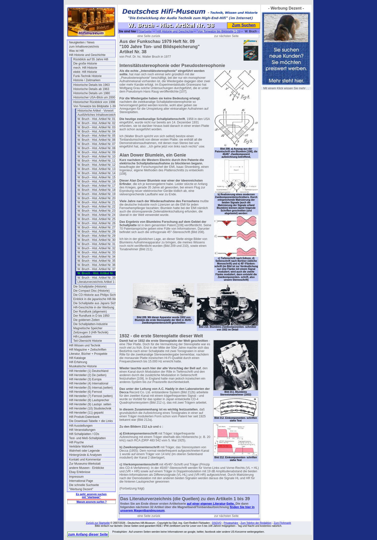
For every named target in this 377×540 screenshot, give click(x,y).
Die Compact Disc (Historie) (91, 290)
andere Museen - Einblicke (86, 468)
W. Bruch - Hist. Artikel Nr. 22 (96, 206)
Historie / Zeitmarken (87, 80)
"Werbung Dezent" (81, 489)
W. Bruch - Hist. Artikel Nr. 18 (96, 190)
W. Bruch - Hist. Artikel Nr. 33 (96, 252)
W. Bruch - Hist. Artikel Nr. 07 (96, 144)
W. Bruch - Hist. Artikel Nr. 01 (96, 119)
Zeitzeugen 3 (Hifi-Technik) (90, 332)
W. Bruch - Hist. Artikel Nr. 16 (96, 181)
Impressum (76, 476)
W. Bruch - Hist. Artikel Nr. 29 (96, 235)
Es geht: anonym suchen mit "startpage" (91, 496)
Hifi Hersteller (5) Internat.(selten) (91, 387)
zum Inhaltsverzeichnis (84, 46)
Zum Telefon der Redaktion (255, 522)
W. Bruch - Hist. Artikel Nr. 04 (96, 131)
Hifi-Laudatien (82, 336)
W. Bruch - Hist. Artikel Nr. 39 (96, 277)
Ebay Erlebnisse (79, 472)
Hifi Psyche (76, 442)
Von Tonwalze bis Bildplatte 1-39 (94, 106)
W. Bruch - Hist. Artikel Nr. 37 (96, 269)
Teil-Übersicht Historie (87, 340)
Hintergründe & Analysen (85, 455)
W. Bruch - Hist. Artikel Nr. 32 (96, 248)
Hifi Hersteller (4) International (88, 383)
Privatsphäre (231, 522)
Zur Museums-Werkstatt (85, 463)
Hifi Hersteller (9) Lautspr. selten (90, 404)
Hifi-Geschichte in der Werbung (93, 307)
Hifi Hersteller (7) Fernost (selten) (91, 396)
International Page (81, 481)
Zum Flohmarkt (282, 522)
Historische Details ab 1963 (91, 89)
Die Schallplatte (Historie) (89, 286)
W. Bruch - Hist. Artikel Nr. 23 (96, 210)
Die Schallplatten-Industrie (90, 324)
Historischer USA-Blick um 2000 (94, 97)
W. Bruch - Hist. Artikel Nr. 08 (96, 148)
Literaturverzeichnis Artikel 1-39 (97, 282)
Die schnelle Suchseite (84, 485)
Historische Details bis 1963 (91, 85)
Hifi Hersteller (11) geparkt (86, 412)
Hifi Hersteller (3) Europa (85, 379)
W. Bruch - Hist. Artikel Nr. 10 (96, 156)
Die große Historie (85, 63)
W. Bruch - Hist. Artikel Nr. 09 (96, 152)
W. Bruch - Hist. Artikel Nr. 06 (96, 140)
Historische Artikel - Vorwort (95, 110)
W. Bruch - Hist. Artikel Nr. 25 (96, 219)
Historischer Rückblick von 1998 (94, 102)
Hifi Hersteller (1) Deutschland (88, 371)
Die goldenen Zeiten (86, 320)
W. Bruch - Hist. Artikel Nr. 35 (96, 261)
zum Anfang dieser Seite (88, 534)
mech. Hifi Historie (85, 67)
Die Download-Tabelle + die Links (91, 421)
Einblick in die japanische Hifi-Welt (95, 299)
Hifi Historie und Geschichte (87, 55)
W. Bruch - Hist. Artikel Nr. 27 (96, 227)
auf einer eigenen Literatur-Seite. (211, 503)
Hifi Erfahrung (78, 362)
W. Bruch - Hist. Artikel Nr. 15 (96, 177)
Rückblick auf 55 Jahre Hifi (90, 59)
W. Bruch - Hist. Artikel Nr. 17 (96, 185)
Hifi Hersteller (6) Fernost (85, 392)
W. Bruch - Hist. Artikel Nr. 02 (96, 123)
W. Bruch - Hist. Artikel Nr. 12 (96, 165)
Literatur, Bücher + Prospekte (88, 354)
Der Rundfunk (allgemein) (90, 311)
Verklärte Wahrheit (81, 446)
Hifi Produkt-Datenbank (84, 417)
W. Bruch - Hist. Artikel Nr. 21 (96, 202)
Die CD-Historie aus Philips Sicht (94, 295)
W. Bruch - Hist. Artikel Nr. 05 (96, 135)
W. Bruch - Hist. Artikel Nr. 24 (96, 215)
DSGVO (216, 522)
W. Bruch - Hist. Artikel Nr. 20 (96, 198)
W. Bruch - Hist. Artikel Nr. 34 (96, 256)
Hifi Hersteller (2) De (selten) (87, 375)
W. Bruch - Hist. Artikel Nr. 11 (96, 160)
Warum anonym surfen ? (91, 501)
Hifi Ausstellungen (80, 425)
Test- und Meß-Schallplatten (87, 438)
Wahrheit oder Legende (84, 450)
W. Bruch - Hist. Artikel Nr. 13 (96, 169)
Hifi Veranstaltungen (82, 430)
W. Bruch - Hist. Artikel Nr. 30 (96, 240)
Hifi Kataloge (77, 358)
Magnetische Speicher (87, 328)
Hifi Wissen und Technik (84, 345)
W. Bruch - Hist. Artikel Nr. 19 (96, 194)
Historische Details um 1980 (91, 93)
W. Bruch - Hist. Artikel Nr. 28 (96, 231)
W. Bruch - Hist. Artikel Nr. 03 (96, 127)
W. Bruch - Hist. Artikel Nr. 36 (96, 265)
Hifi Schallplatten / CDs (84, 434)
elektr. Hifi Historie (85, 72)
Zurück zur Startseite (98, 522)
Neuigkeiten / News (81, 42)
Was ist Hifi (76, 51)
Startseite (145, 31)
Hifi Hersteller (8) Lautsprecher (89, 400)
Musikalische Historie (83, 366)
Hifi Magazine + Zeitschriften (87, 349)
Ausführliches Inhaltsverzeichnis (98, 115)
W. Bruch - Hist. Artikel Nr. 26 (96, 223)
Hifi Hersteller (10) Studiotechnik (90, 408)
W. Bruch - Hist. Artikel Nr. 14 (96, 173)
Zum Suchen (244, 25)
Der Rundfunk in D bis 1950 (91, 315)
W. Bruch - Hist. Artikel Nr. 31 (96, 244)
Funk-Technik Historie (87, 76)
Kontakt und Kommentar (85, 459)
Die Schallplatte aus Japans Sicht (95, 303)
